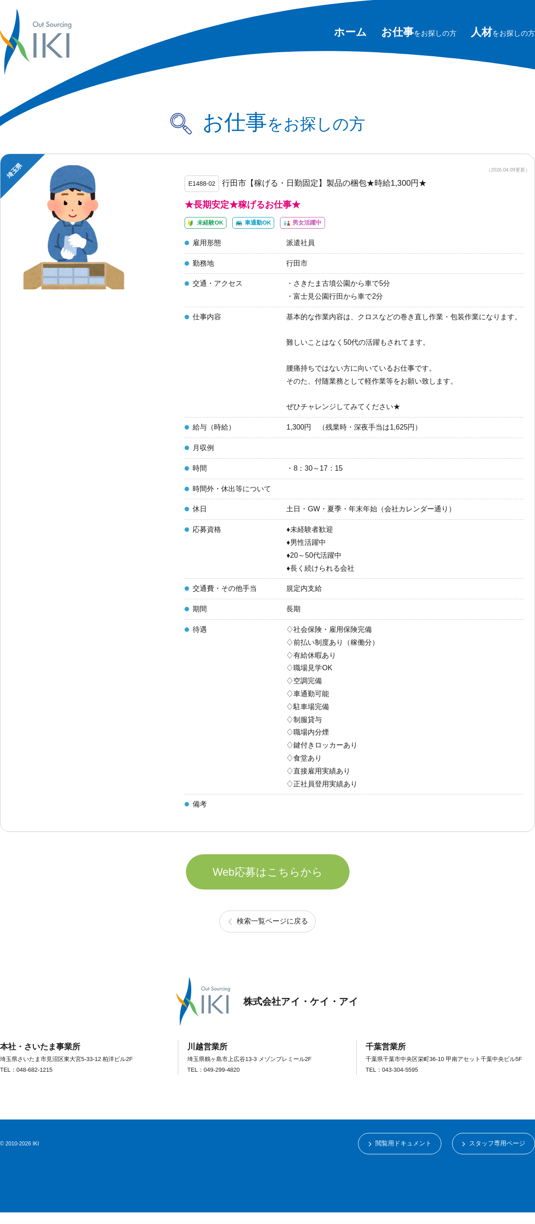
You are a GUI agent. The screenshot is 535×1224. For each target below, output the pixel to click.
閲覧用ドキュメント (403, 1154)
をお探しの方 (419, 33)
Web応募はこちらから (268, 881)
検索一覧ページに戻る (272, 932)
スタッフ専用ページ (497, 1154)
